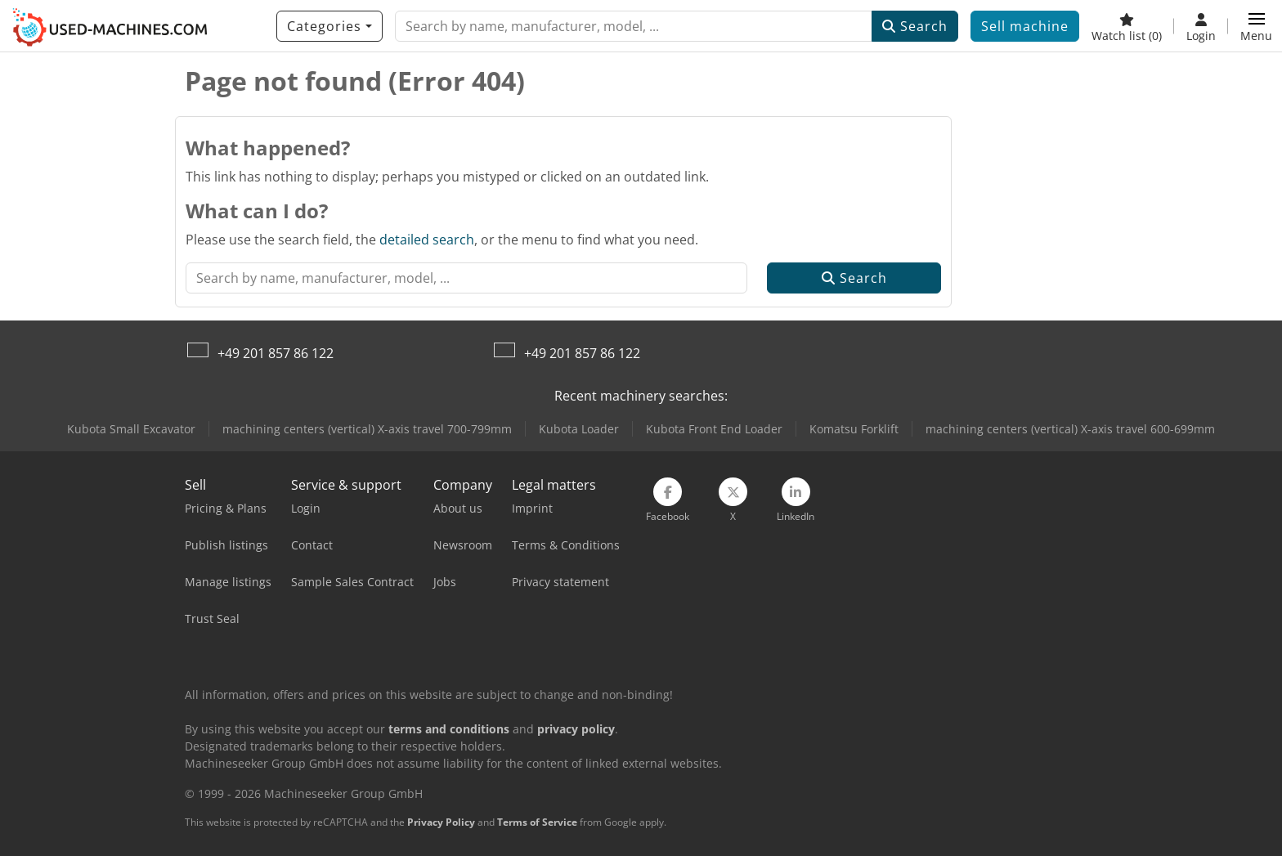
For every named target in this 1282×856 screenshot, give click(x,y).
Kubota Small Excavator (131, 429)
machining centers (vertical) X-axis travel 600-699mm (1070, 429)
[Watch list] (1126, 26)
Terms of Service (537, 822)
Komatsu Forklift (854, 429)
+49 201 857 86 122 (275, 353)
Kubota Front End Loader (714, 429)
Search (915, 26)
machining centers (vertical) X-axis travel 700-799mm (367, 429)
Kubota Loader (579, 429)
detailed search (426, 240)
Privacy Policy (441, 822)
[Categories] (329, 26)
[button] (1256, 26)
